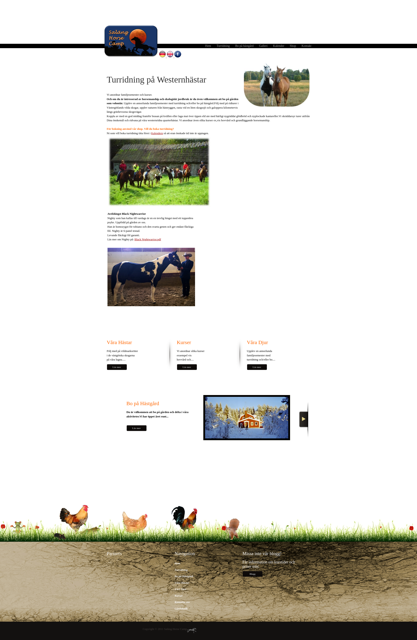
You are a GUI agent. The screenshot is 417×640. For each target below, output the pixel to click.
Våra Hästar (182, 582)
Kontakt (306, 45)
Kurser (179, 595)
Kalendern (157, 133)
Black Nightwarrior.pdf (147, 239)
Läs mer (117, 367)
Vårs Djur (181, 589)
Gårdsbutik (181, 608)
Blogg (252, 574)
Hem (208, 45)
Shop (293, 45)
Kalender (278, 45)
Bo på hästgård (244, 45)
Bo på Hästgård (184, 576)
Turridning (223, 45)
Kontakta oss (182, 602)
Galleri (263, 45)
